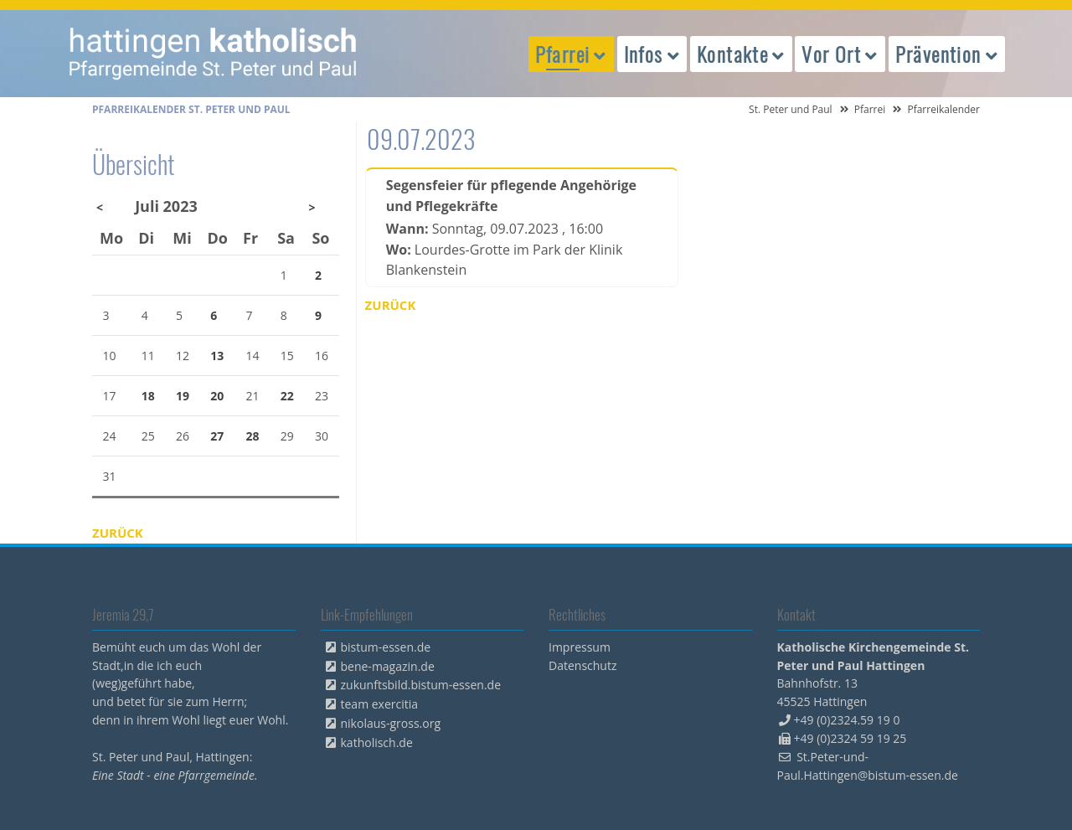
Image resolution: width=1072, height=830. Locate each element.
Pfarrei (870, 109)
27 (217, 436)
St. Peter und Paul (790, 109)
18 (148, 396)
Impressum (580, 647)
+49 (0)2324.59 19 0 (847, 720)
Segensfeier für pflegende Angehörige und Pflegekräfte (511, 195)
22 (287, 396)
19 (182, 396)
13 (217, 355)
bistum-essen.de (386, 647)
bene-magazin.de (388, 666)
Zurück (390, 304)
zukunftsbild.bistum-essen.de (421, 685)
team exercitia (380, 704)
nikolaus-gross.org (391, 723)
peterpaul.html (213, 53)
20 (217, 396)
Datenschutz (582, 665)
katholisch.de (377, 742)
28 (253, 436)
